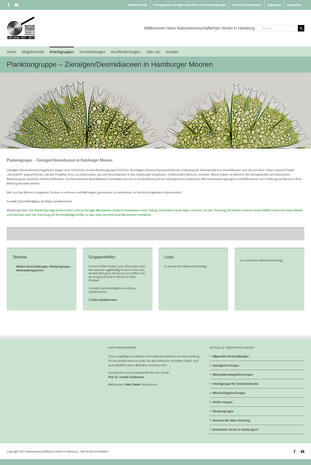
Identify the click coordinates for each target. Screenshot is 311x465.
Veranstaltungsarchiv (29, 270)
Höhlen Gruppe (222, 402)
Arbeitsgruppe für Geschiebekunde (235, 384)
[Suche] (301, 28)
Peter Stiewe (132, 384)
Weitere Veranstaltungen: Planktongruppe (43, 266)
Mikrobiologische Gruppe (228, 393)
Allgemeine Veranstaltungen (230, 356)
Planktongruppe (222, 411)
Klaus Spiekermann (104, 300)
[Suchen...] (278, 28)
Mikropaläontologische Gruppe (232, 375)
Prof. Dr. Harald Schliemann (126, 377)
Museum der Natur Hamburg (231, 420)
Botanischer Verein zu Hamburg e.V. (235, 429)
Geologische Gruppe (225, 365)
